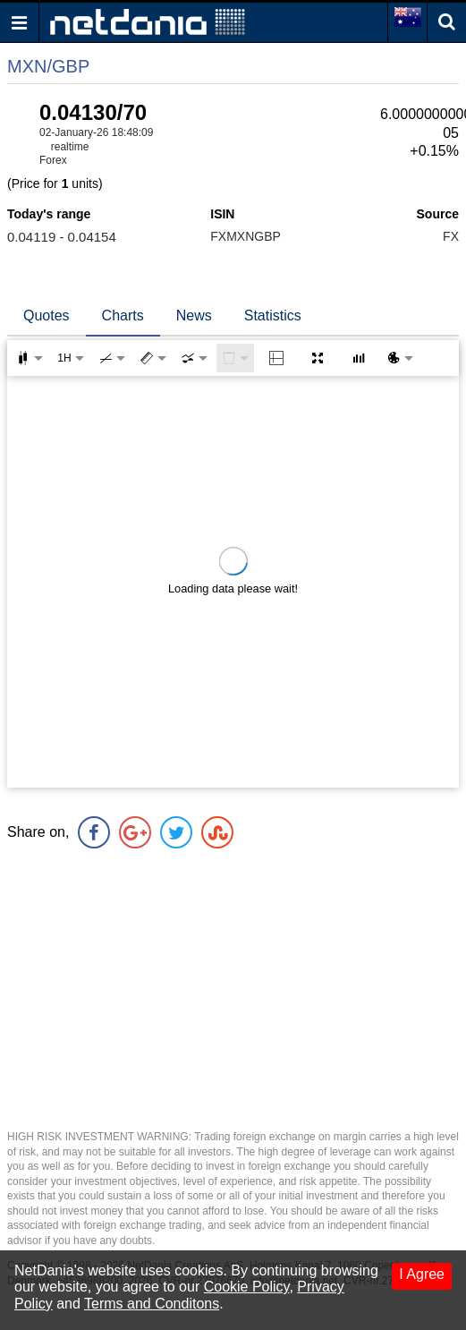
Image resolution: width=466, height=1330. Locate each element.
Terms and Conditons (151, 1303)
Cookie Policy (247, 1286)
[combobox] (194, 358)
